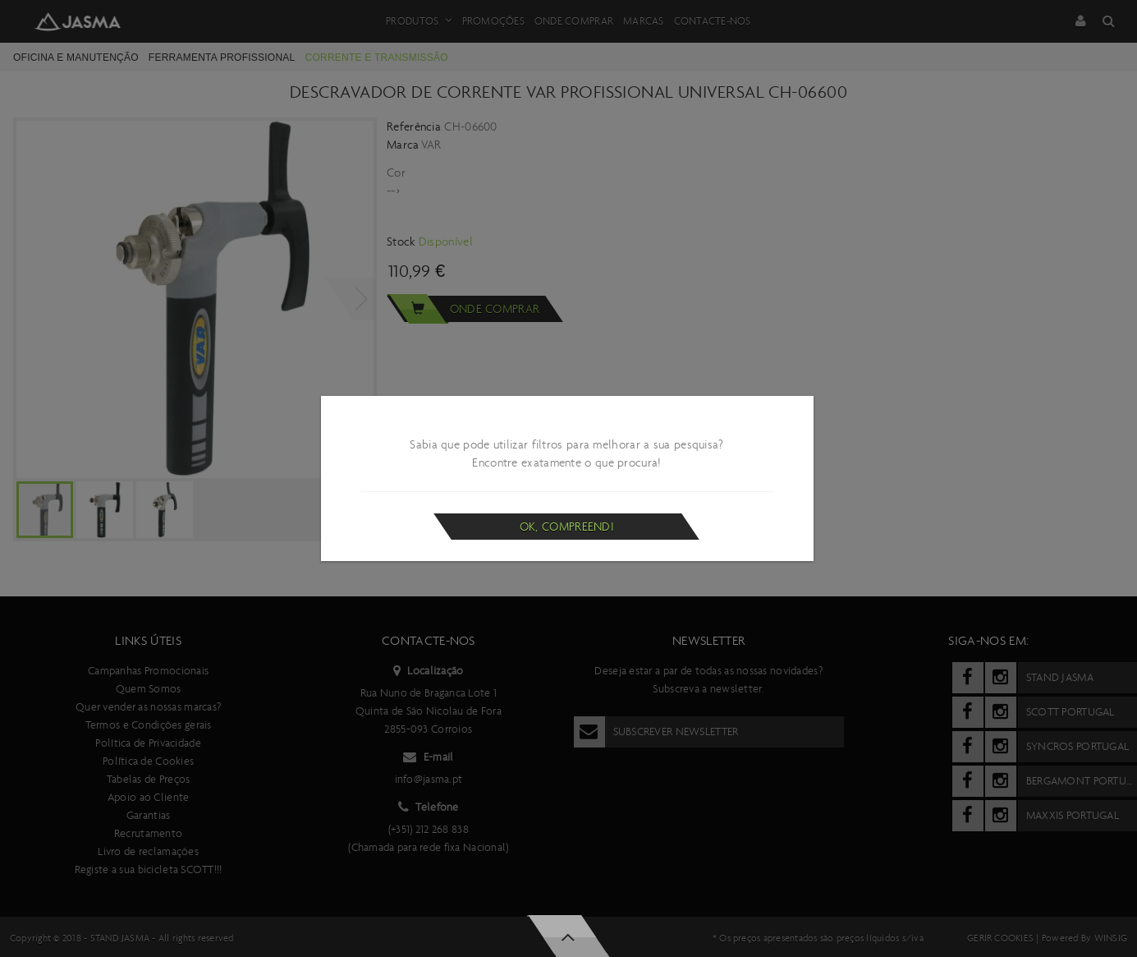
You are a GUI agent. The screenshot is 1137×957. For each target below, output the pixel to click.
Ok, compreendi (567, 526)
